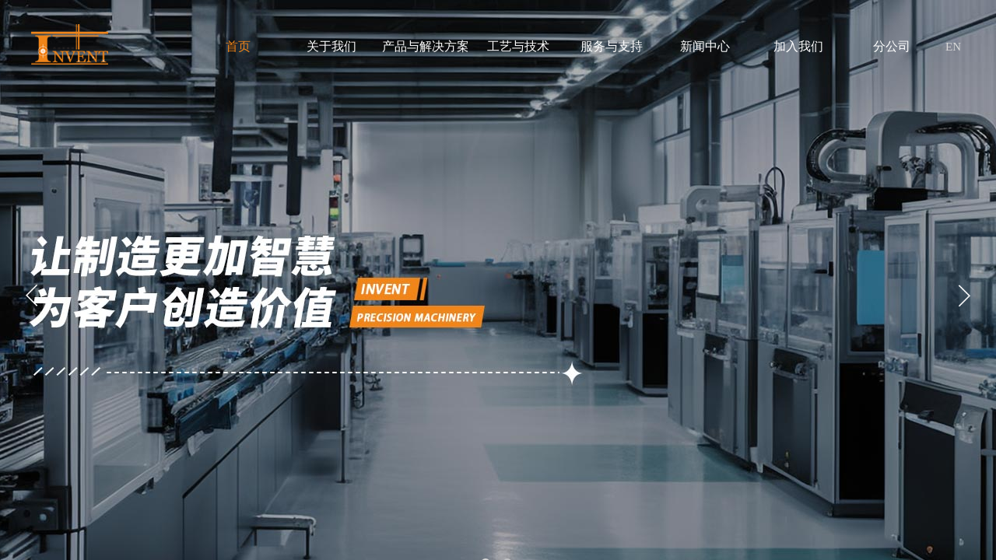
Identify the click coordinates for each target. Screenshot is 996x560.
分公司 (891, 46)
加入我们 (798, 46)
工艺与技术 (518, 46)
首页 (238, 46)
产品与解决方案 (425, 46)
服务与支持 (611, 46)
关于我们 (331, 46)
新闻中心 (705, 46)
